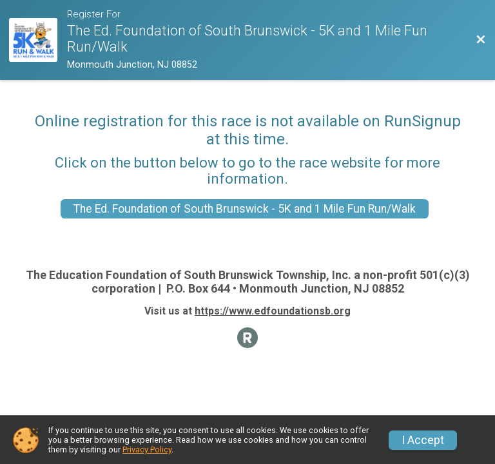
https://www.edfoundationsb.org (273, 311)
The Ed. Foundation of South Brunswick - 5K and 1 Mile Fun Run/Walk (244, 208)
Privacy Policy (146, 449)
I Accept (423, 440)
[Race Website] (38, 40)
